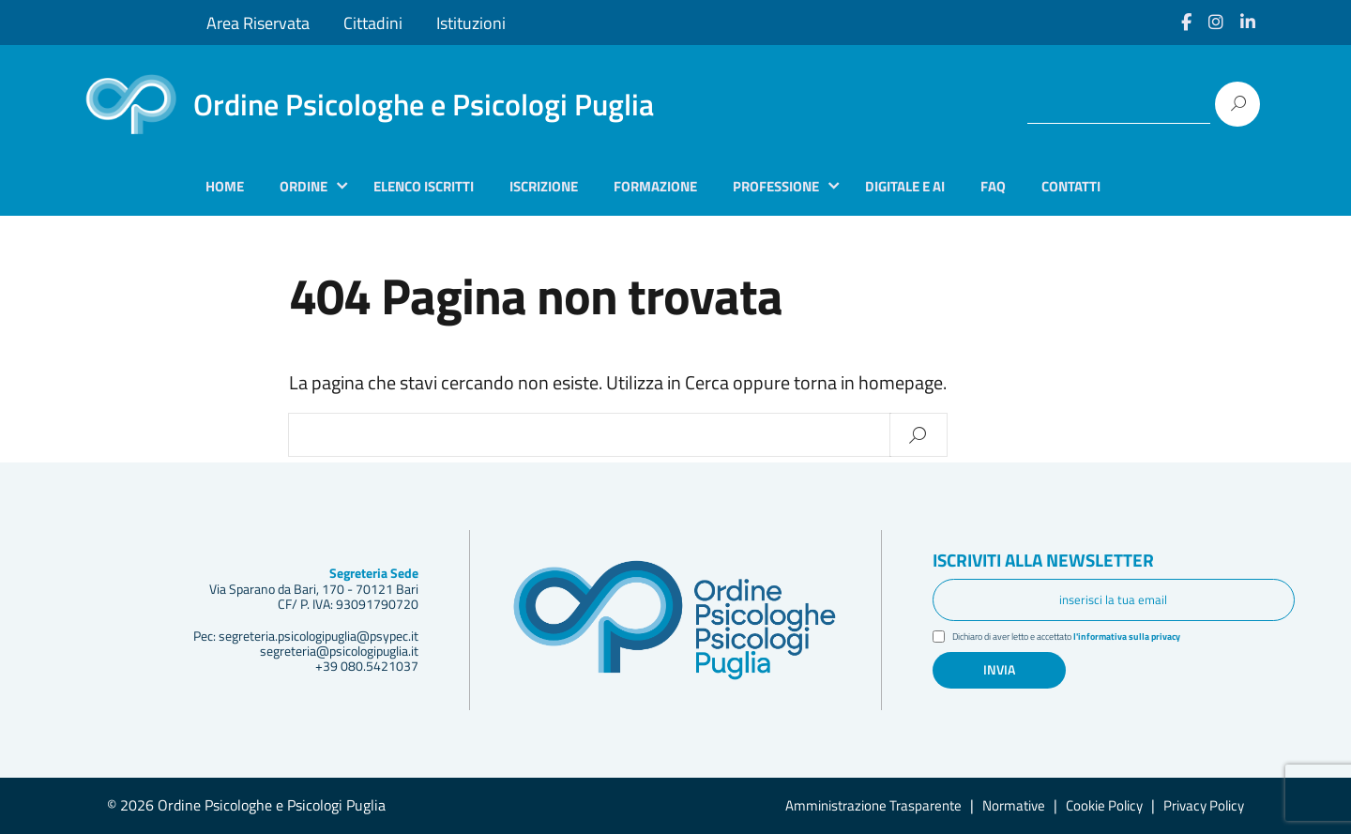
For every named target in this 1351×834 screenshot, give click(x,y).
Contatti (1071, 186)
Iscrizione (543, 186)
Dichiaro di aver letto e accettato (1081, 637)
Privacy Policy (1203, 805)
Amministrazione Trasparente (873, 805)
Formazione (655, 186)
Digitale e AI (905, 186)
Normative (1013, 805)
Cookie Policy (1104, 805)
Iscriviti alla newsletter (1061, 560)
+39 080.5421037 (366, 666)
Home (224, 186)
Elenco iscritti (423, 186)
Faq (993, 186)
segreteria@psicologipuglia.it (339, 651)
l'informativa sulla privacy (1151, 636)
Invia (999, 670)
